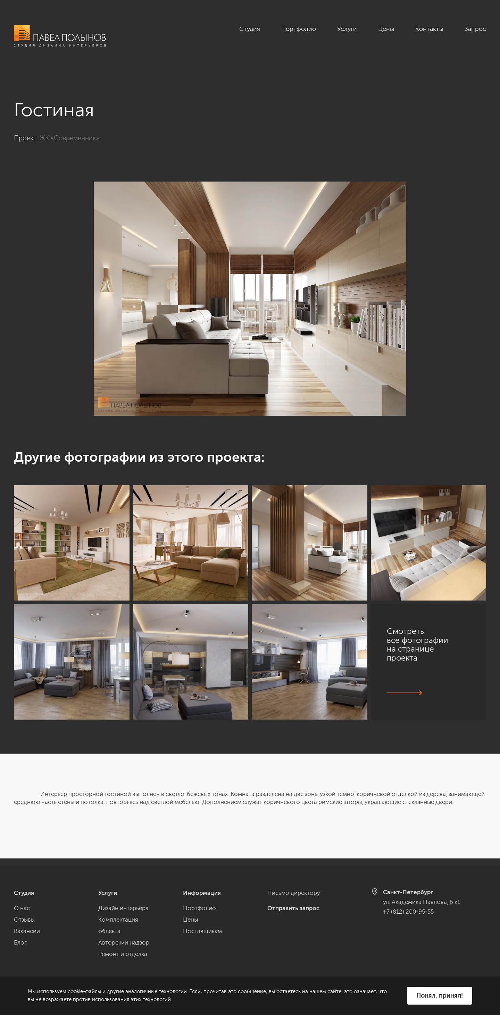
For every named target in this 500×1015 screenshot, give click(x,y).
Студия (249, 29)
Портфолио (298, 29)
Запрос (475, 29)
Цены (386, 29)
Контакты (429, 29)
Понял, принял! (439, 995)
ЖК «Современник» (69, 130)
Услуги (347, 29)
